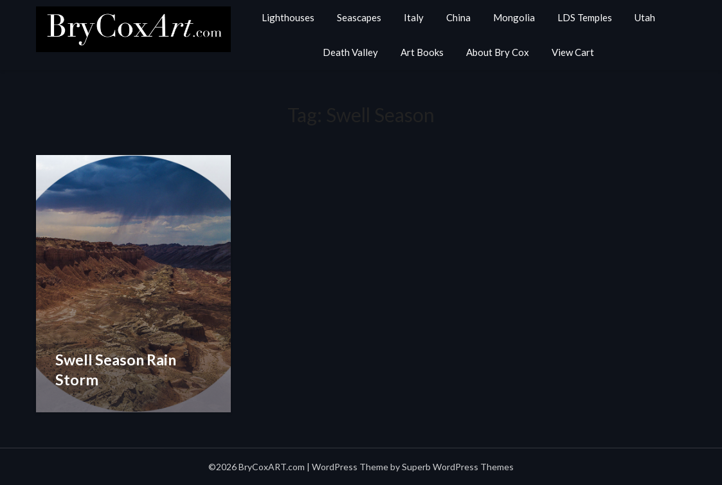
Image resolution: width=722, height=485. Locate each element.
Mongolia (514, 17)
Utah (645, 17)
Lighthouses (288, 17)
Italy (414, 17)
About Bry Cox (497, 52)
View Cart (573, 52)
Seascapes (359, 17)
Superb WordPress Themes (458, 466)
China (458, 17)
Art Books (422, 52)
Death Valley (350, 52)
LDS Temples (584, 17)
